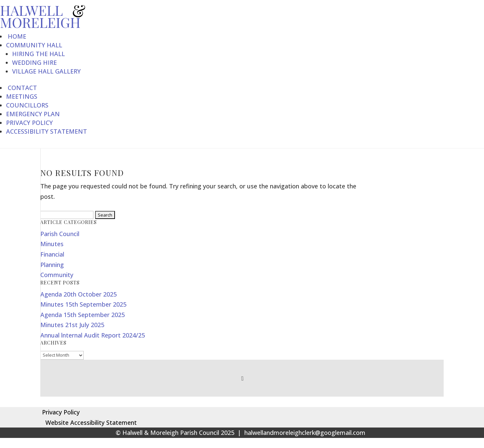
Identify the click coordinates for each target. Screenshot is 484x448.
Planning (52, 265)
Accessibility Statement (46, 131)
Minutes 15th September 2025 (83, 304)
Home (16, 36)
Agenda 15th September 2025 (82, 315)
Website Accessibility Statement (88, 422)
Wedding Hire (34, 62)
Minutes (52, 244)
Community (56, 275)
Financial (52, 254)
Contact (21, 88)
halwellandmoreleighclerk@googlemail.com (304, 433)
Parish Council (59, 234)
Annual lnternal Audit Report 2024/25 (92, 335)
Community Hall (34, 45)
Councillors (27, 105)
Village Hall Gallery (46, 71)
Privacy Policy (29, 123)
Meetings (21, 96)
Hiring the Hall (38, 54)
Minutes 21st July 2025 (72, 325)
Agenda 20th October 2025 (78, 294)
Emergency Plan (33, 114)
